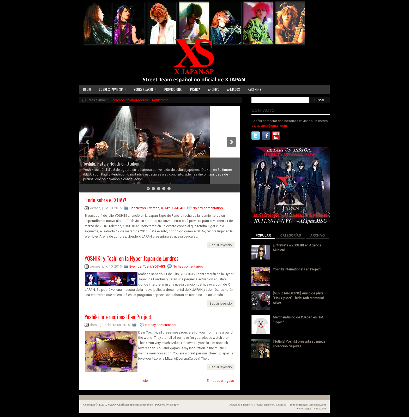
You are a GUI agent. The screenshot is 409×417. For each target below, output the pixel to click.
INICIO (87, 89)
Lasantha (281, 404)
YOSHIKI (159, 266)
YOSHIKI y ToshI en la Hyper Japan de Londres (132, 258)
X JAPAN (178, 208)
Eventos (153, 208)
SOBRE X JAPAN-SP (114, 88)
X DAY (165, 208)
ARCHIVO (213, 89)
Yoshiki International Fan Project (118, 316)
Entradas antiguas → (222, 381)
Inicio (144, 381)
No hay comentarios (208, 208)
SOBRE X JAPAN (147, 88)
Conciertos (137, 208)
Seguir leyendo (220, 245)
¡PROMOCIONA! (173, 89)
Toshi (147, 266)
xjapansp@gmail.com (270, 126)
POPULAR (263, 235)
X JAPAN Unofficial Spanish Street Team (129, 404)
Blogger (173, 404)
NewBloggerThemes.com (311, 408)
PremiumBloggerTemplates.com (307, 404)
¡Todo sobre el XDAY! (105, 199)
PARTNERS (254, 89)
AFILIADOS (233, 89)
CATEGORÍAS (290, 235)
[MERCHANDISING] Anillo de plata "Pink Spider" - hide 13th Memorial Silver (298, 298)
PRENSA (195, 89)
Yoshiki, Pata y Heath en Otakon (111, 163)
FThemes (246, 404)
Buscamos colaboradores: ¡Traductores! (139, 100)
